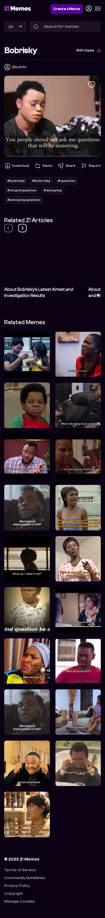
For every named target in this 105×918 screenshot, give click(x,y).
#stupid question (21, 190)
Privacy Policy (17, 885)
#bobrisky (16, 181)
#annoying (52, 190)
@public (19, 66)
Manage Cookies (19, 901)
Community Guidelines (24, 877)
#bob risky (41, 181)
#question (66, 181)
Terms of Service (20, 870)
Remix (43, 165)
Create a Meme (66, 9)
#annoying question (24, 200)
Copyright (13, 893)
